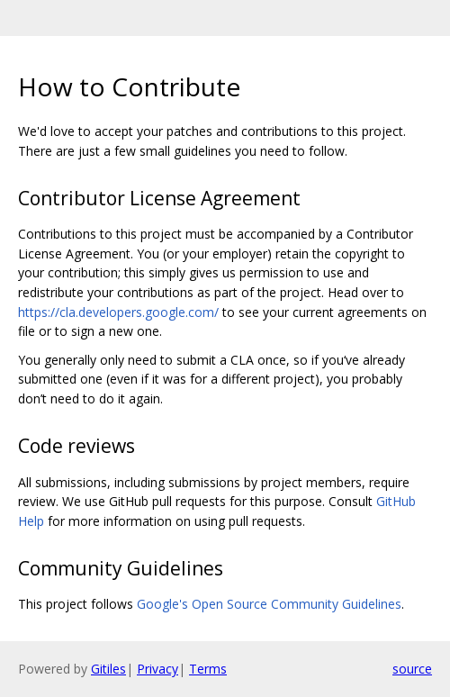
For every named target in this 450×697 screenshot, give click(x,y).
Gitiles (108, 668)
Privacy (157, 668)
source (412, 668)
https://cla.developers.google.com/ (118, 312)
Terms (208, 668)
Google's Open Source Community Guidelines (269, 603)
